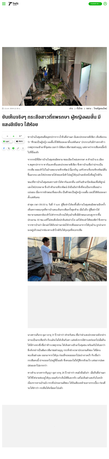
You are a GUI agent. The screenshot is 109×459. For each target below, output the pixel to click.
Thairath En (95, 4)
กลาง (88, 109)
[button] (4, 148)
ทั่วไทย (79, 109)
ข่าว (71, 109)
